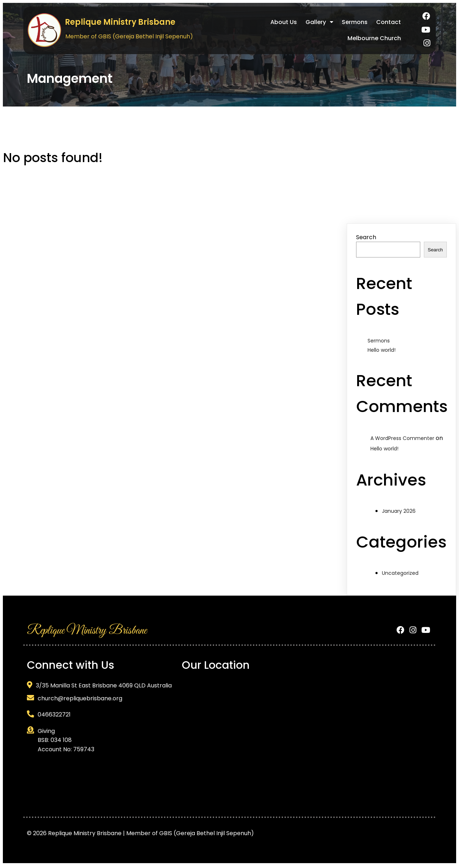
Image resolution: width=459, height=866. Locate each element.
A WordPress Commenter (402, 438)
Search (366, 237)
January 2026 (399, 511)
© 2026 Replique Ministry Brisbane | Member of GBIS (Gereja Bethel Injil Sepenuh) (140, 833)
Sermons (379, 340)
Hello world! (382, 350)
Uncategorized (400, 573)
